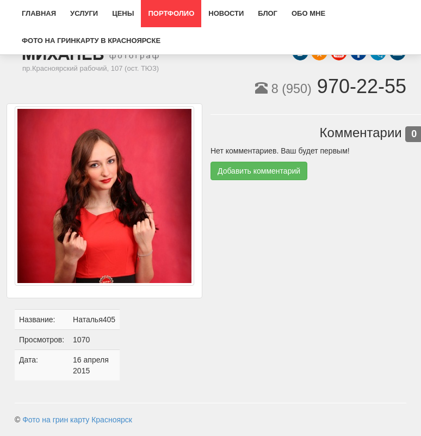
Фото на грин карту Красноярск (77, 419)
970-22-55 (330, 86)
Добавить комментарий (259, 171)
